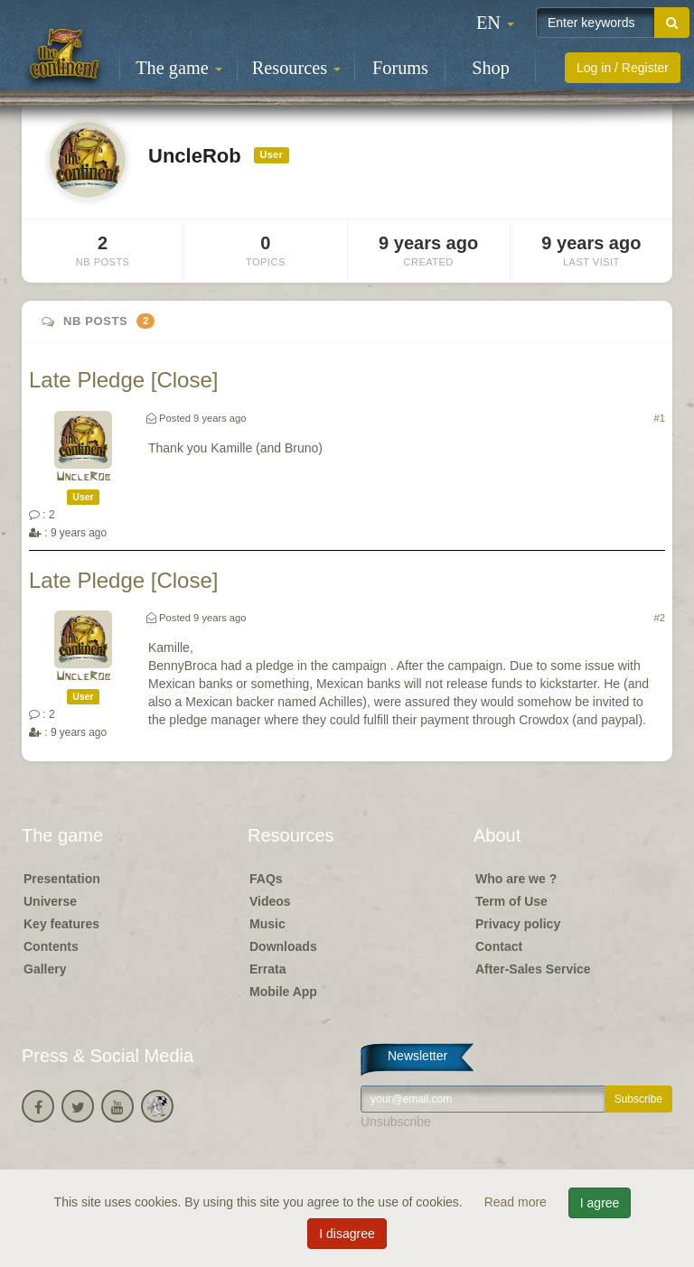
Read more (517, 1202)
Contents (51, 946)
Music (267, 924)
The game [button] (179, 68)
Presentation (61, 878)
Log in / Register (623, 68)
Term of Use (511, 901)
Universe (50, 901)
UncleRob (83, 477)
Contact (498, 946)
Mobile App (283, 991)
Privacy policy (517, 924)
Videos (270, 901)
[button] (495, 22)
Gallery (44, 969)
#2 (659, 617)
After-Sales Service (533, 969)
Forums (400, 68)
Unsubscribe (396, 1121)
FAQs (266, 878)
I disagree (346, 1233)
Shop (491, 68)
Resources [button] (296, 68)
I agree (600, 1203)
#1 (659, 418)
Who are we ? (516, 878)
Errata (267, 969)
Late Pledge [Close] (123, 380)
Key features (61, 924)
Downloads (283, 946)
